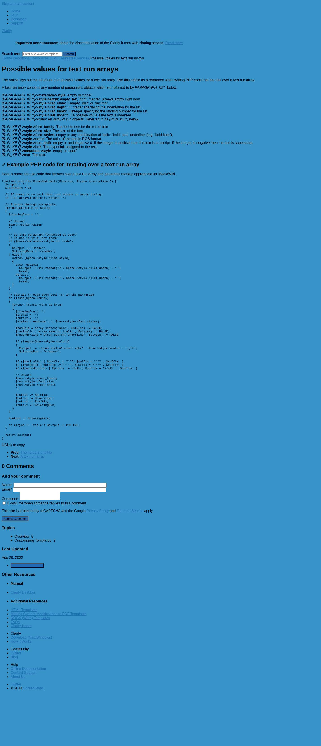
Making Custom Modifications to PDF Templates (48, 666)
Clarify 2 (8, 58)
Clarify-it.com (21, 678)
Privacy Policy (98, 563)
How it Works (21, 693)
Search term (11, 54)
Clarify (7, 31)
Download (19, 19)
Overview (82, 58)
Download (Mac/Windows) (31, 689)
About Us (18, 729)
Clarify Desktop (23, 644)
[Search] (42, 54)
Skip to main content (18, 4)
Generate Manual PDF (27, 617)
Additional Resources (32, 58)
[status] (160, 80)
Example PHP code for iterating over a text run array (70, 164)
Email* (54, 541)
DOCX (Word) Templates (30, 670)
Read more (174, 43)
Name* (54, 537)
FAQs (15, 674)
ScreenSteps (33, 740)
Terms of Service (130, 563)
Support (17, 23)
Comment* (31, 551)
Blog (14, 709)
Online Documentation (28, 721)
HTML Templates (62, 58)
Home (15, 11)
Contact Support (24, 725)
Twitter (16, 705)
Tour (14, 15)
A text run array (33, 508)
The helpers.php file (36, 504)
